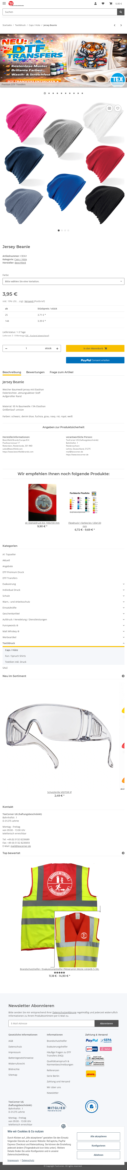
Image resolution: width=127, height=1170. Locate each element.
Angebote (8, 566)
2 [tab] (62, 230)
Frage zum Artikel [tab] (61, 372)
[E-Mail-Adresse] (51, 1023)
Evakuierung (9, 583)
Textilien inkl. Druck (15, 661)
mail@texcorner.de (21, 846)
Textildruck (9, 643)
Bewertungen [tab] (35, 372)
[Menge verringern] (6, 348)
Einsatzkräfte (9, 607)
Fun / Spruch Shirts (15, 655)
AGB (10, 1040)
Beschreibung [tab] (12, 372)
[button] (95, 3)
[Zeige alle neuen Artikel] (123, 676)
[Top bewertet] (123, 853)
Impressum (14, 1052)
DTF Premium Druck (13, 572)
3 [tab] (65, 230)
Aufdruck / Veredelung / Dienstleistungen (25, 619)
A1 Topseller (9, 554)
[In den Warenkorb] (5, 100)
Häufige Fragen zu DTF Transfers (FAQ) (59, 1054)
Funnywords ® (10, 625)
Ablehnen (98, 1155)
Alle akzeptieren (98, 1136)
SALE (5, 667)
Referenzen (53, 1070)
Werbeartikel (9, 637)
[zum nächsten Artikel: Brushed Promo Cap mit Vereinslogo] (121, 25)
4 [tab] (68, 230)
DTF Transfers (10, 578)
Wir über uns (54, 1087)
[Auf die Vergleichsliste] (109, 108)
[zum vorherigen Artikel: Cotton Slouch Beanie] (114, 25)
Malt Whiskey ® (11, 631)
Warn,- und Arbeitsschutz (16, 601)
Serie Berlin (53, 1075)
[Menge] (26, 348)
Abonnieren (106, 1023)
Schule (6, 595)
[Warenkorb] (115, 3)
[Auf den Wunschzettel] (117, 108)
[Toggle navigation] (4, 2)
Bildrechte (14, 1069)
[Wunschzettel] (103, 3)
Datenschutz (15, 1046)
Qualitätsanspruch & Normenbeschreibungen (60, 1063)
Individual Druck (11, 589)
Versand (29, 301)
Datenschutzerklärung (64, 1012)
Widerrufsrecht (16, 1063)
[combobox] (63, 281)
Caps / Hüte (20, 259)
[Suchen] (60, 11)
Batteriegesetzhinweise (20, 1057)
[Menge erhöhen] (57, 348)
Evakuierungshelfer (57, 1046)
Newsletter (53, 1092)
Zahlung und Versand (58, 1081)
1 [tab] (59, 230)
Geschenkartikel (11, 613)
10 (82, 93)
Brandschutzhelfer (57, 1040)
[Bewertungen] (59, 972)
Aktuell (6, 560)
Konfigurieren (98, 1145)
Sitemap (12, 1074)
